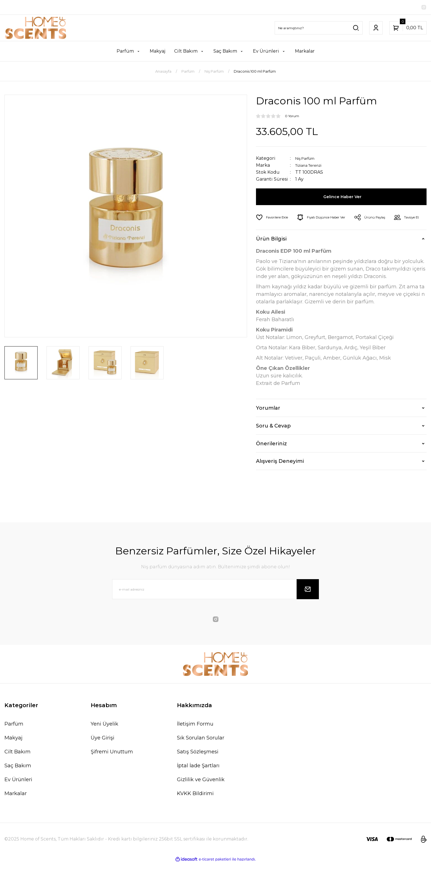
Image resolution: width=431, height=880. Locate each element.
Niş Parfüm (308, 159)
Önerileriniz (271, 460)
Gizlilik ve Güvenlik (201, 796)
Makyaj (13, 754)
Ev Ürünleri (18, 796)
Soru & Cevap (273, 442)
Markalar (15, 810)
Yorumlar (268, 425)
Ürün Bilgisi (271, 255)
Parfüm (13, 741)
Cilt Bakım (17, 768)
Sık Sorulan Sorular (200, 754)
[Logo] (35, 29)
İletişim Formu (195, 741)
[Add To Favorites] (274, 218)
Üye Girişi (102, 754)
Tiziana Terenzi (312, 166)
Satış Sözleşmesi (197, 768)
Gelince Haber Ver (343, 198)
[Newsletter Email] (215, 606)
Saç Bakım (17, 782)
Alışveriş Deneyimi (280, 478)
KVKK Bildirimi (195, 810)
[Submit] (308, 606)
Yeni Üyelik (104, 741)
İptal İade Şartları (198, 782)
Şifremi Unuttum (112, 768)
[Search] (319, 29)
